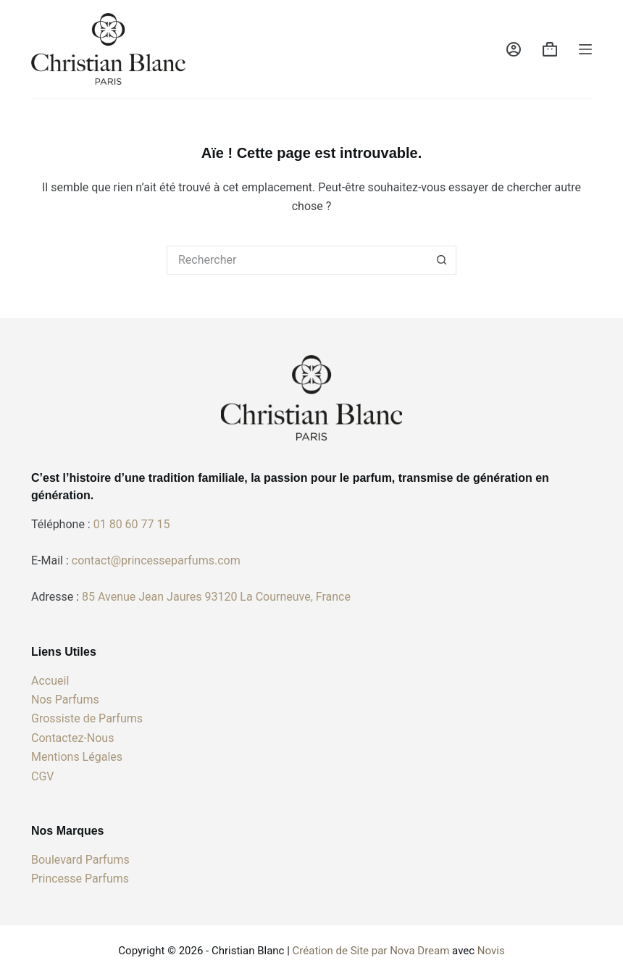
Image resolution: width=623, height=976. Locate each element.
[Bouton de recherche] (441, 260)
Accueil (50, 681)
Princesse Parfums (80, 878)
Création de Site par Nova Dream (371, 950)
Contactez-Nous (72, 738)
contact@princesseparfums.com (156, 560)
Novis (491, 950)
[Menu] (585, 49)
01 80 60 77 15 (131, 524)
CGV (42, 776)
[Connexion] (513, 49)
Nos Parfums (65, 699)
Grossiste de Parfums (87, 718)
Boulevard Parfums (80, 860)
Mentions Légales (76, 757)
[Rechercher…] (297, 260)
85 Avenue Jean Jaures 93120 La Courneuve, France (216, 597)
